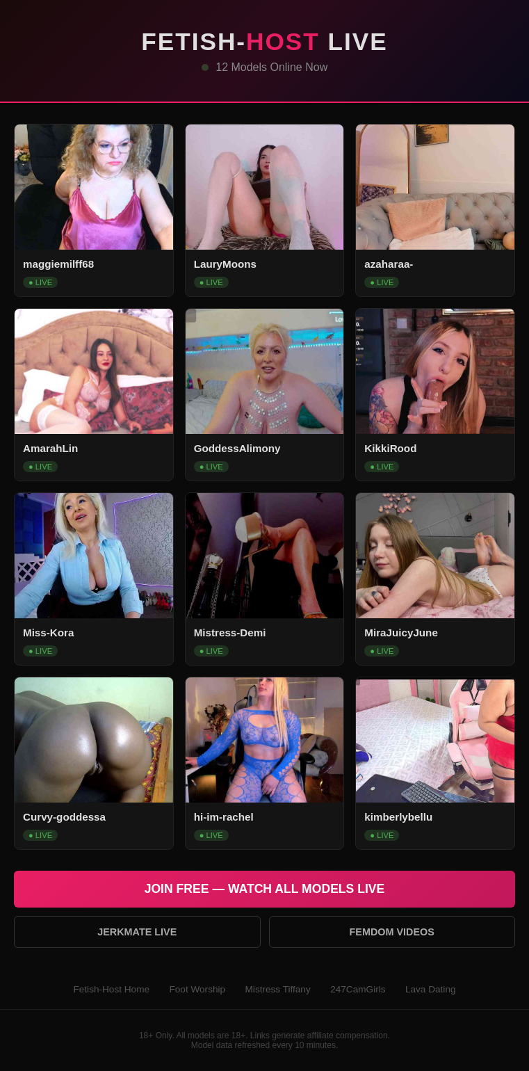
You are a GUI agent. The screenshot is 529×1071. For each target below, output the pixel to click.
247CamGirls (357, 989)
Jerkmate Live (137, 931)
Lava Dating (430, 989)
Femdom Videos (392, 931)
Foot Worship (197, 989)
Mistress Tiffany (278, 989)
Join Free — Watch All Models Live (265, 889)
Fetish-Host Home (111, 989)
